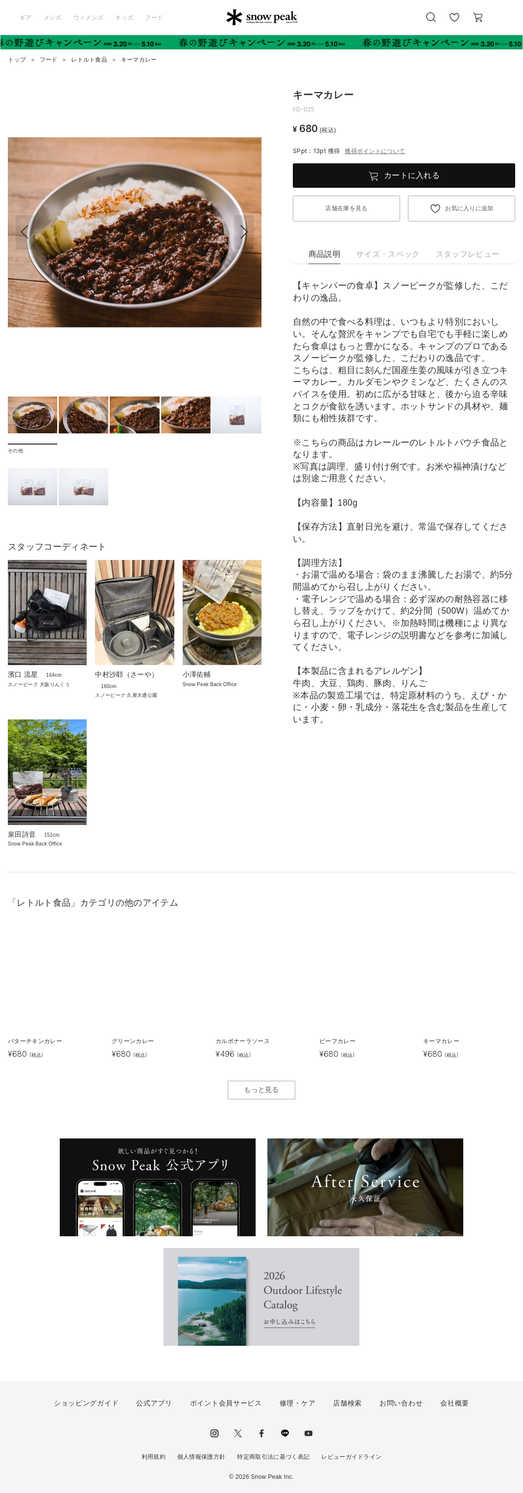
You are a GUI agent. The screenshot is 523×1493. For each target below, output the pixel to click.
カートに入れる (412, 175)
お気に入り (454, 22)
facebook (261, 1433)
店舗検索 (347, 1403)
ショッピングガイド (86, 1403)
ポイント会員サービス (226, 1403)
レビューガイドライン (351, 1456)
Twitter (238, 1433)
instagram (214, 1433)
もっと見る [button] (261, 1089)
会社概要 (454, 1403)
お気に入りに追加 (469, 208)
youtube (308, 1433)
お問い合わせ (401, 1403)
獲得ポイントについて (375, 151)
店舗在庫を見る (346, 208)
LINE (285, 1433)
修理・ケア (298, 1403)
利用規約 (154, 1456)
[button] (244, 232)
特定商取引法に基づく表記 (273, 1456)
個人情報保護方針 (201, 1456)
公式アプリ (154, 1403)
